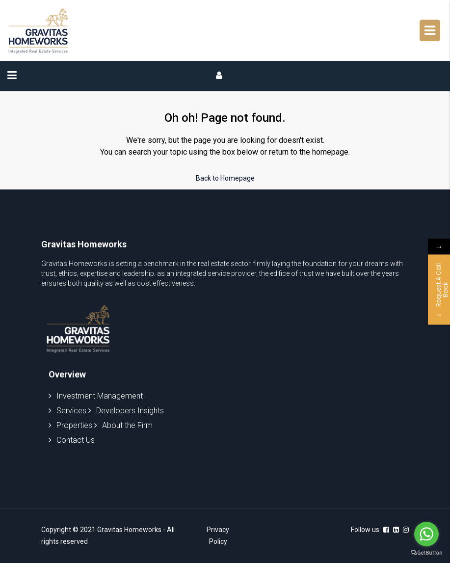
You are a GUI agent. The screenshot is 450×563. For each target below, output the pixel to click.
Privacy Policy (218, 535)
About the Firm (123, 425)
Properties (70, 425)
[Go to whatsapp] (426, 534)
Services (67, 410)
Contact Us (72, 440)
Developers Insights (126, 410)
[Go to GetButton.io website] (426, 553)
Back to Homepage (225, 178)
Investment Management (96, 396)
